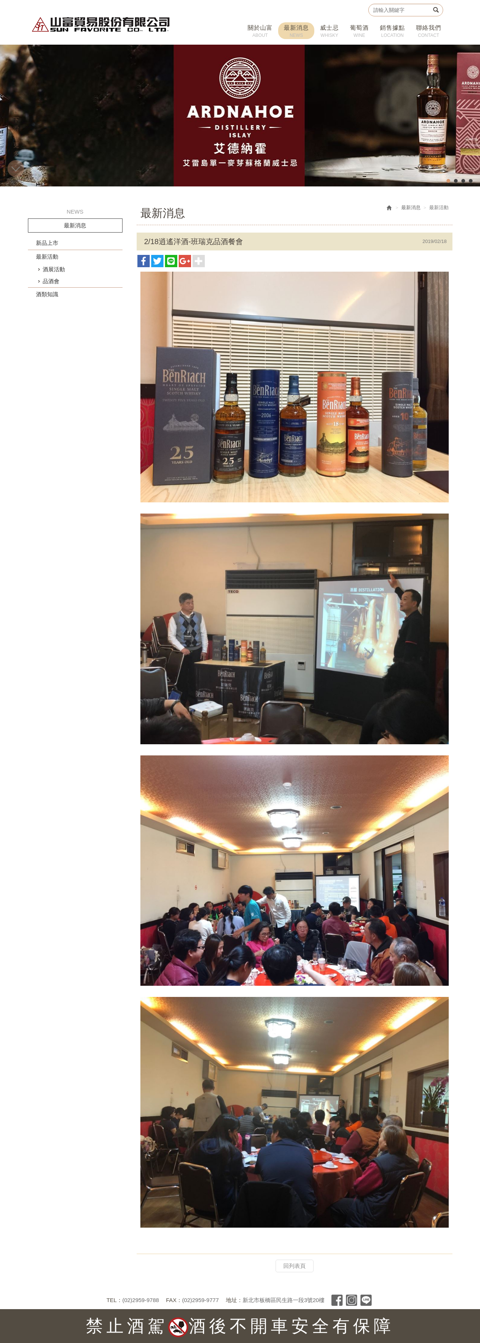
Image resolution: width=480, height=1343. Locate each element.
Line (366, 1300)
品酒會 (51, 281)
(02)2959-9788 (140, 1300)
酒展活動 (54, 269)
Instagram (351, 1300)
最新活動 (47, 256)
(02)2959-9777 (200, 1300)
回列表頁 (294, 1266)
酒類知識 (47, 294)
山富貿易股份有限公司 (101, 24)
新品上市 (47, 243)
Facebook (337, 1300)
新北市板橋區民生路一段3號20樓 (283, 1300)
